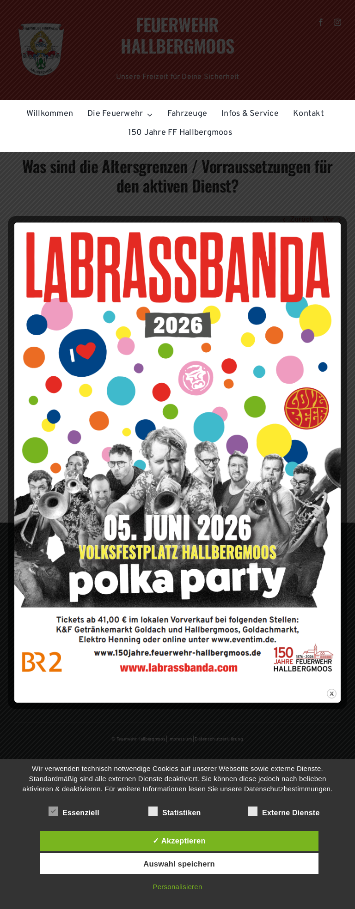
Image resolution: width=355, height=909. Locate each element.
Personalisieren (177, 887)
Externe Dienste (284, 812)
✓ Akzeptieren (179, 841)
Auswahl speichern (178, 864)
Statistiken (174, 812)
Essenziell (74, 812)
